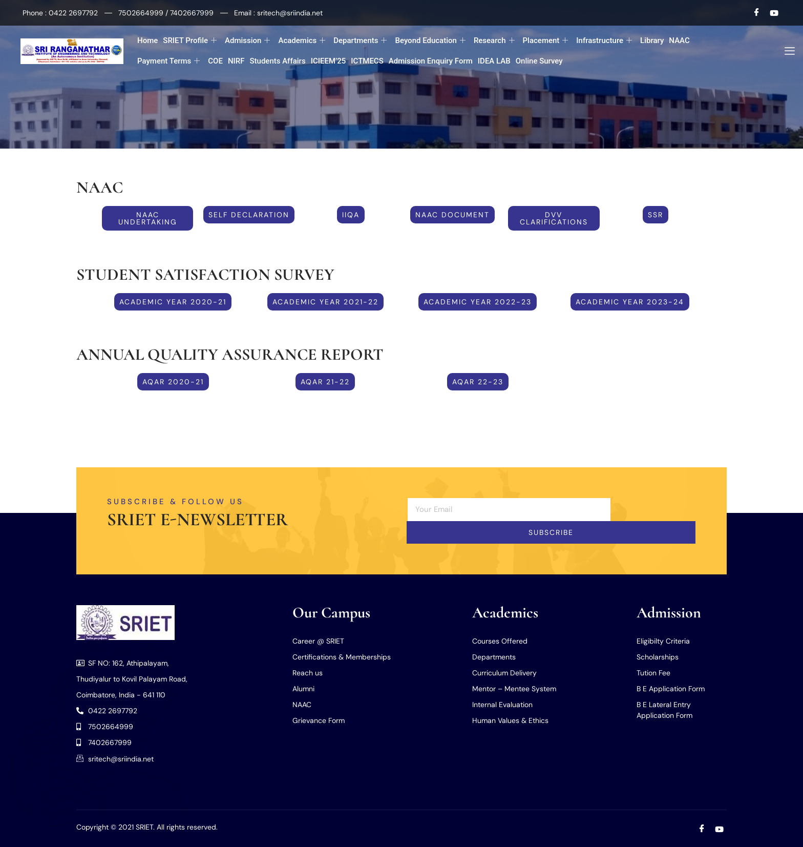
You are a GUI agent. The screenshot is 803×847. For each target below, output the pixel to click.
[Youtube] (773, 12)
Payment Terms (168, 61)
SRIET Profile (190, 41)
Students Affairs (277, 61)
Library (652, 40)
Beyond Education (430, 41)
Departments (360, 41)
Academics (301, 41)
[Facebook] (757, 12)
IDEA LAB (494, 61)
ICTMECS (367, 61)
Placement (545, 41)
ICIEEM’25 (328, 61)
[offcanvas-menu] (786, 51)
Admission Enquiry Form (431, 61)
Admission (247, 41)
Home (147, 40)
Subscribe (551, 532)
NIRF (236, 61)
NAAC (679, 40)
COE (215, 61)
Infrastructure (604, 41)
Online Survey (539, 61)
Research (494, 41)
